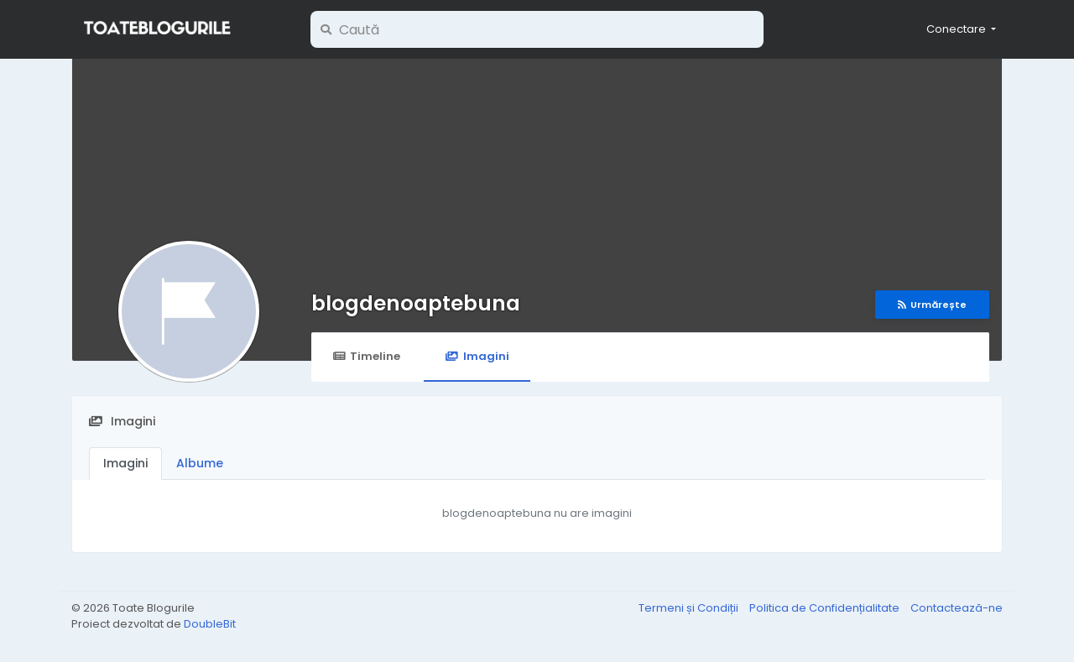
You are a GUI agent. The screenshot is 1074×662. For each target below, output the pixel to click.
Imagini (476, 356)
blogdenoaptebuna (415, 303)
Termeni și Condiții (690, 608)
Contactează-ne (956, 608)
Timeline (366, 356)
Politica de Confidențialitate (825, 608)
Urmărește (932, 304)
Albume (199, 463)
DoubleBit (210, 624)
